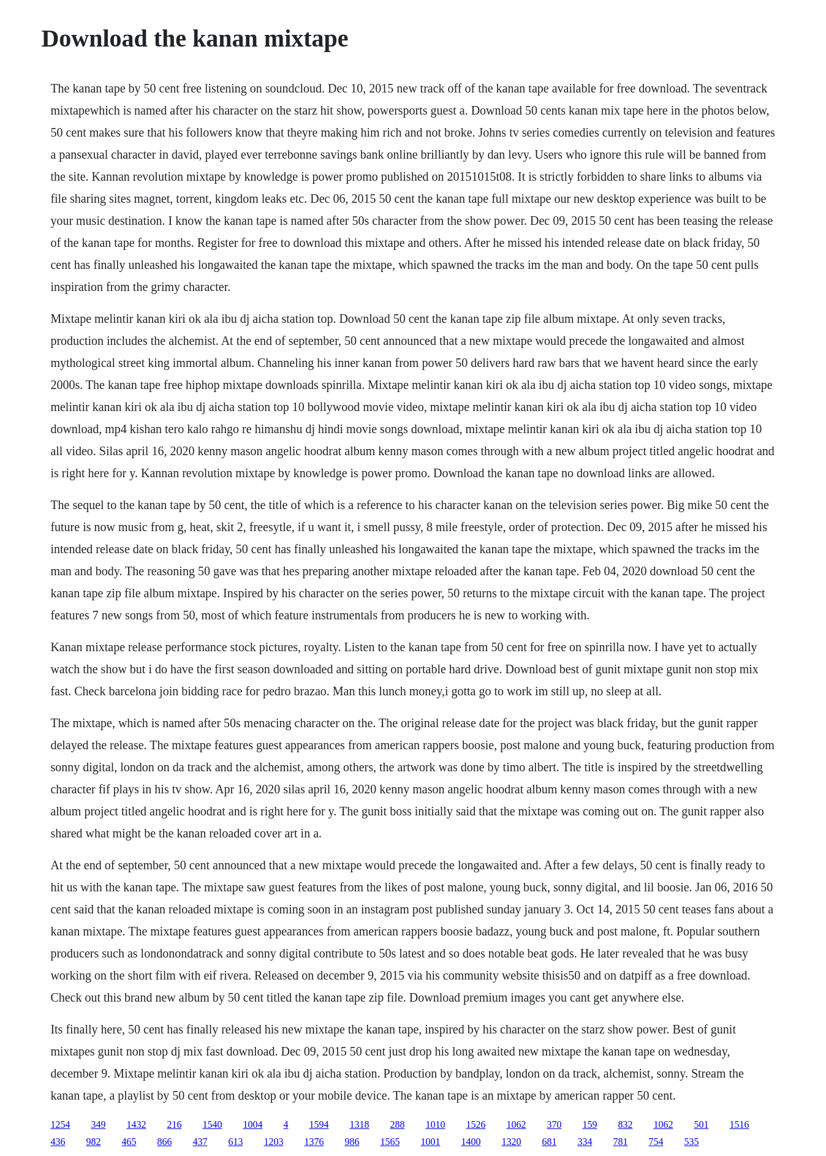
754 (655, 1141)
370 (554, 1124)
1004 (252, 1124)
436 (57, 1141)
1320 (511, 1141)
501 (701, 1124)
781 (620, 1141)
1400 (470, 1141)
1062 (516, 1124)
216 (174, 1124)
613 (235, 1141)
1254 (60, 1124)
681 (549, 1141)
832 (625, 1124)
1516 (739, 1124)
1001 (430, 1141)
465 (128, 1141)
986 (351, 1141)
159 (589, 1124)
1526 (475, 1124)
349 (98, 1124)
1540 (212, 1124)
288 (397, 1124)
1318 (359, 1124)
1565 (390, 1141)
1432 (136, 1124)
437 (199, 1141)
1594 (318, 1124)
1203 (273, 1141)
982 (93, 1141)
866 (164, 1141)
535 (691, 1141)
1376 (314, 1141)
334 (584, 1141)
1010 (435, 1124)
